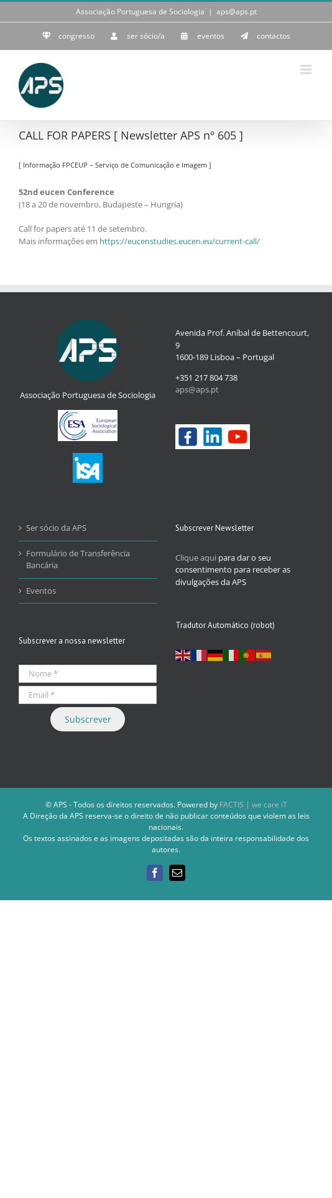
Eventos (41, 590)
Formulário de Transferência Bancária (78, 559)
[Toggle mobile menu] (306, 69)
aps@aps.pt (236, 11)
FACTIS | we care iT (253, 804)
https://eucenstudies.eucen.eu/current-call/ (179, 241)
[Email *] (88, 695)
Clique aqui (195, 557)
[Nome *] (88, 674)
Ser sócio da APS (56, 527)
